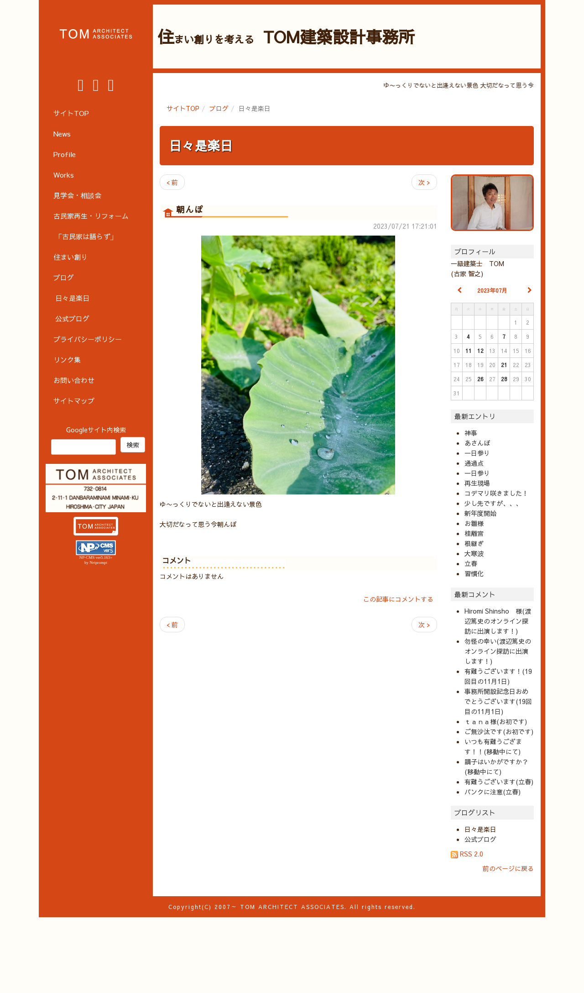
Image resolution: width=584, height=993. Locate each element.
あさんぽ (477, 442)
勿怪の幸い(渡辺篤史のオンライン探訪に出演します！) (497, 651)
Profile (64, 154)
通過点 (474, 463)
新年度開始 (480, 513)
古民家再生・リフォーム (91, 216)
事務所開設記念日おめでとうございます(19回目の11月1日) (498, 701)
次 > (424, 182)
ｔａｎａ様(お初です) (495, 721)
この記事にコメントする (398, 599)
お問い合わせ (73, 380)
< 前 (172, 182)
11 (468, 350)
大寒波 (474, 553)
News (62, 133)
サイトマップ (73, 400)
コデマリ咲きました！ (496, 493)
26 (480, 379)
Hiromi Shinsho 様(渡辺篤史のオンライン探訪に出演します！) (497, 621)
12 (480, 350)
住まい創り (70, 257)
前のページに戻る (508, 868)
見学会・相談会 (77, 195)
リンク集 (67, 359)
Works (63, 174)
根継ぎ (474, 543)
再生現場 (477, 483)
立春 (470, 563)
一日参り (477, 452)
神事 (470, 432)
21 (504, 364)
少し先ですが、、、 (493, 503)
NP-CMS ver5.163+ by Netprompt (96, 560)
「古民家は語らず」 (86, 236)
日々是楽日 (201, 145)
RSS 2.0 (467, 853)
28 (504, 379)
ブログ (219, 108)
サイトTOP (183, 108)
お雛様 (474, 523)
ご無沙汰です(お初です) (498, 731)
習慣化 (474, 573)
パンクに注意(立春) (492, 791)
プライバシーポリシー (87, 339)
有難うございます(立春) (498, 781)
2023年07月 (492, 290)
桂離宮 (474, 533)
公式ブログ (480, 839)
